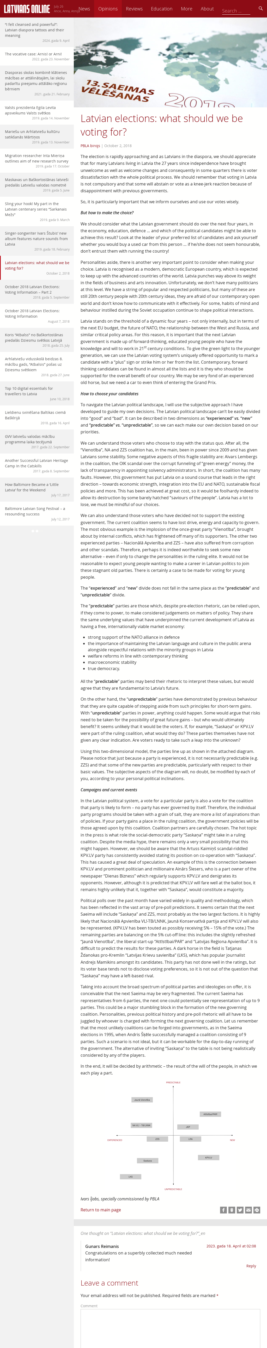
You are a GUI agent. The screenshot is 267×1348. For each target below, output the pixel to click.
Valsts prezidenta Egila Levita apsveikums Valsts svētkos (37, 112)
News (120, 8)
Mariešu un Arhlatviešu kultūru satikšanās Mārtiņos (37, 136)
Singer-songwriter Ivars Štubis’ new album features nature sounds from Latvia (37, 241)
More (223, 8)
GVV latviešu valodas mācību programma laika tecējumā (37, 441)
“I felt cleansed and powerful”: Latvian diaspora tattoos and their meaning (37, 32)
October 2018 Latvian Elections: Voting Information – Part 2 (37, 292)
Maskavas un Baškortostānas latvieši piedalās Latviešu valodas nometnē (37, 185)
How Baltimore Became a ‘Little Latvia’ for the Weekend (37, 489)
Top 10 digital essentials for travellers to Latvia (37, 393)
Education (198, 8)
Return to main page (101, 1210)
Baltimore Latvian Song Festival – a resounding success (37, 513)
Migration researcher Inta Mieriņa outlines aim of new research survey (37, 160)
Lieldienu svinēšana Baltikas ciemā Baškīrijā (37, 417)
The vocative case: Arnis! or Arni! (37, 56)
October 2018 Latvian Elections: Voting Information (37, 316)
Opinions (144, 8)
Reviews (170, 8)
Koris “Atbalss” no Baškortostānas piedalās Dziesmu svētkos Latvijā (37, 340)
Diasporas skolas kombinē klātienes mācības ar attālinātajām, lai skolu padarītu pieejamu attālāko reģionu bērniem (37, 83)
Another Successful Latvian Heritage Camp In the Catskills (37, 465)
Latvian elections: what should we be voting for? (37, 268)
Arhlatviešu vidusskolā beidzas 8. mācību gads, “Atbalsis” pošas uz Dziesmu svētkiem (37, 366)
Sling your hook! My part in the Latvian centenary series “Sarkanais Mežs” (37, 211)
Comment (89, 1305)
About (243, 8)
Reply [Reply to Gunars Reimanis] (251, 1265)
